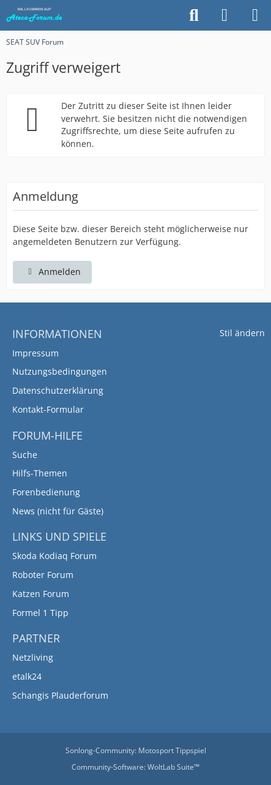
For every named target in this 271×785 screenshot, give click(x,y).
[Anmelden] (224, 15)
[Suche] (194, 15)
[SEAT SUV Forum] (34, 15)
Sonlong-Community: (135, 750)
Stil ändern (242, 333)
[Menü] (255, 15)
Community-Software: (135, 767)
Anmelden (52, 271)
